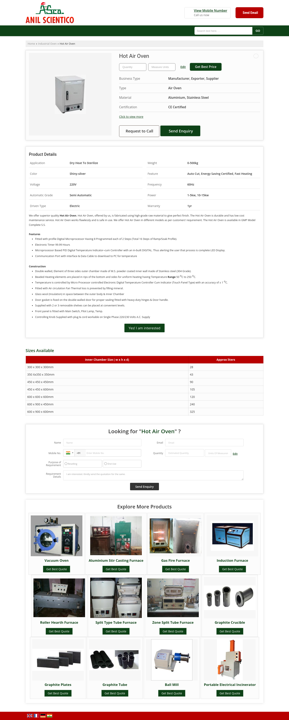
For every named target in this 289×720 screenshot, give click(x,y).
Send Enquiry (181, 130)
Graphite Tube (115, 684)
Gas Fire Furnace (175, 560)
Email (160, 442)
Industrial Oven (47, 43)
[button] (210, 10)
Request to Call (139, 130)
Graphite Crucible (230, 622)
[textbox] (161, 67)
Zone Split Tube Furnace (173, 622)
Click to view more (131, 117)
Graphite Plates (58, 684)
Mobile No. (55, 453)
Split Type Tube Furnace (116, 622)
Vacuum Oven (57, 560)
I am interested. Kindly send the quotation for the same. (153, 475)
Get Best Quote (56, 569)
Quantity (158, 453)
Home (31, 43)
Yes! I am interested (144, 328)
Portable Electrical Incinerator (230, 684)
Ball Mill (172, 684)
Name (57, 442)
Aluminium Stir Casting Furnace (116, 560)
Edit (183, 67)
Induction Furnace (232, 560)
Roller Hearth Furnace (59, 622)
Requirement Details (53, 475)
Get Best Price (206, 67)
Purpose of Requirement (53, 464)
